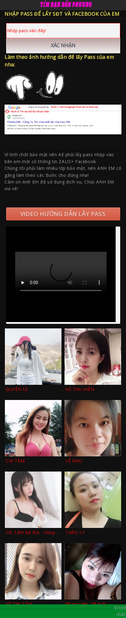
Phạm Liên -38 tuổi (85, 603)
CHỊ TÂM (15, 460)
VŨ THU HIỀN (79, 389)
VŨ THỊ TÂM (19, 603)
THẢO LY (75, 532)
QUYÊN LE (17, 389)
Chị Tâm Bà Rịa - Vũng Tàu (30, 532)
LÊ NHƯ (73, 460)
